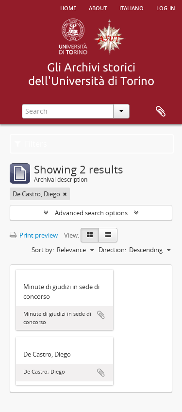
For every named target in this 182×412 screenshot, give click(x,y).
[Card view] (90, 235)
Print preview (34, 235)
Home (68, 7)
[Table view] (108, 235)
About (98, 7)
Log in (165, 7)
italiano (131, 7)
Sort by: (43, 249)
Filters (31, 143)
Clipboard (161, 112)
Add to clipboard (101, 315)
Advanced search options (91, 212)
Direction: (112, 249)
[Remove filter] (65, 194)
